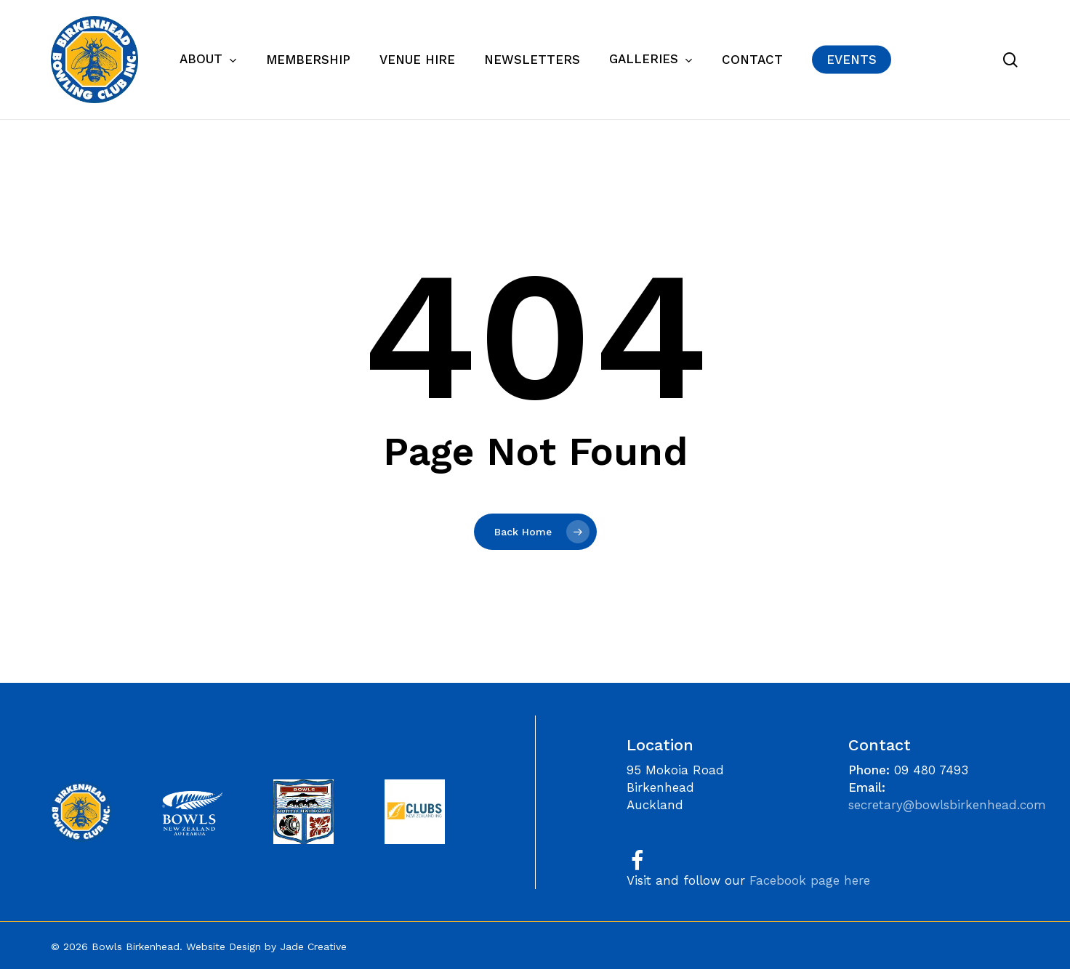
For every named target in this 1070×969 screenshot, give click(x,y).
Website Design (223, 946)
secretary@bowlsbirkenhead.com (947, 805)
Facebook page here (809, 880)
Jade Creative (313, 946)
